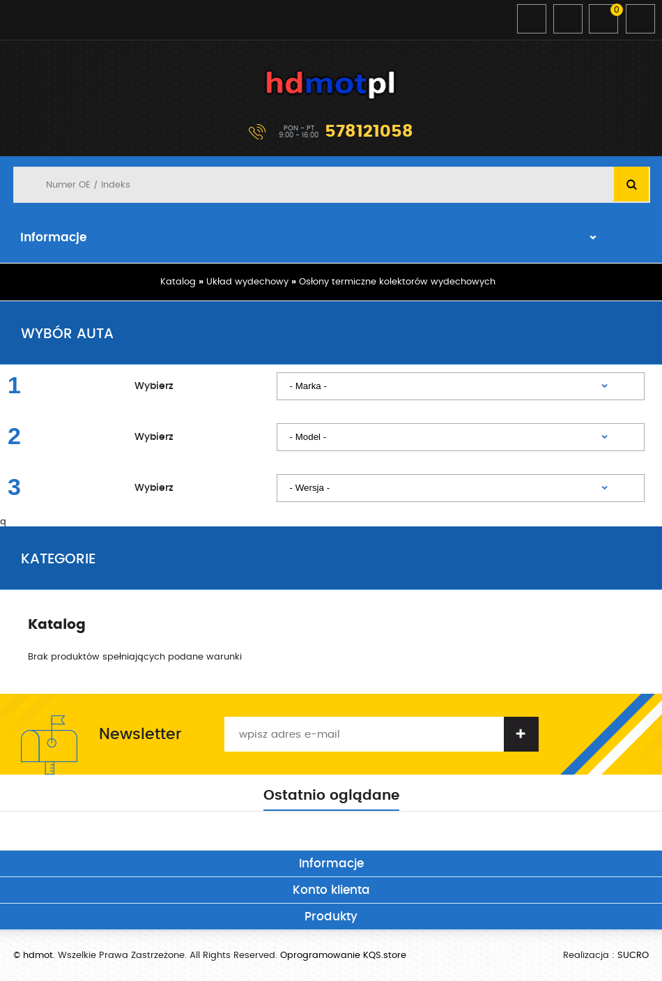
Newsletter (140, 734)
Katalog (178, 282)
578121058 (369, 131)
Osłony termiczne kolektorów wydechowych (397, 282)
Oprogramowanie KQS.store (343, 955)
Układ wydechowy (247, 282)
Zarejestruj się (568, 18)
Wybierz (154, 386)
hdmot (331, 85)
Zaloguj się (531, 18)
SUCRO (633, 955)
